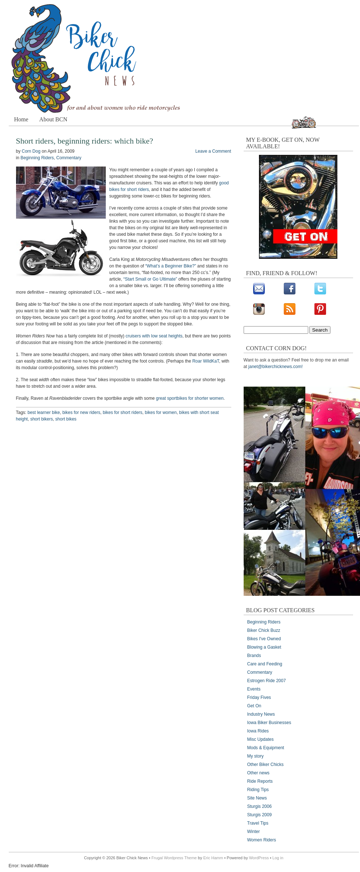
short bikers (41, 419)
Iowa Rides (258, 731)
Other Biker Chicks (265, 764)
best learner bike (44, 412)
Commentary (68, 157)
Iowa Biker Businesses (269, 722)
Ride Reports (260, 781)
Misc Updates (260, 739)
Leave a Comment (213, 151)
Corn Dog (31, 151)
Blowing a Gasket (264, 647)
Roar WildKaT (205, 361)
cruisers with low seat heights (153, 336)
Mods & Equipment (265, 747)
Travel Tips (257, 823)
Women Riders (261, 839)
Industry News (261, 714)
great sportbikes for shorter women (190, 398)
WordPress (259, 858)
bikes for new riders (81, 412)
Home (21, 119)
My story (255, 756)
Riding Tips (258, 789)
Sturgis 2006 (259, 806)
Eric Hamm (213, 858)
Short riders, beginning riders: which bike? (84, 140)
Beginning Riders (37, 157)
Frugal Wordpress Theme (174, 858)
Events (254, 689)
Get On (254, 705)
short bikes (66, 419)
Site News (257, 798)
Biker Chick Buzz (263, 630)
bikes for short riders (123, 412)
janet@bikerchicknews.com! (275, 366)
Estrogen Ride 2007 (266, 680)
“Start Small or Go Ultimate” (150, 279)
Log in (277, 858)
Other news (258, 772)
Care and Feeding (264, 663)
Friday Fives (259, 697)
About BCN (53, 119)
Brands (254, 655)
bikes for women (161, 412)
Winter (253, 831)
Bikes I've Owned (264, 638)
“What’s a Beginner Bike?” (170, 266)
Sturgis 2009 (259, 814)
